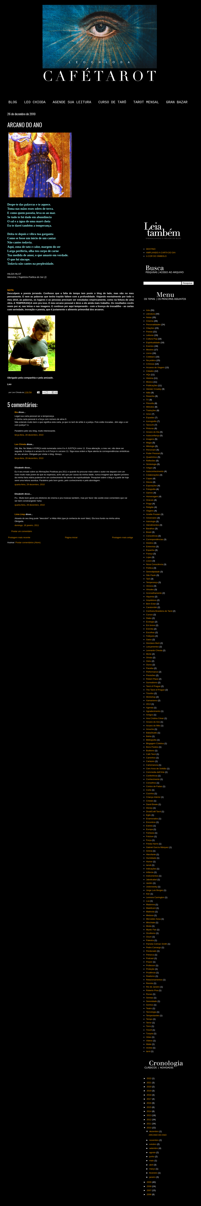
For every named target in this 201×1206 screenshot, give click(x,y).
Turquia (149, 1033)
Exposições (151, 485)
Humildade (151, 858)
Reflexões (150, 460)
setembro (154, 1148)
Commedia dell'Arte (155, 772)
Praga (149, 503)
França (149, 553)
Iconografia (151, 421)
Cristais (149, 801)
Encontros (151, 822)
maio (151, 1160)
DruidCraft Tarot (153, 811)
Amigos (149, 715)
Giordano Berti (153, 643)
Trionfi (149, 1030)
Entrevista (150, 546)
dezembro (154, 1131)
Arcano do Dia (152, 432)
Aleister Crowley (153, 389)
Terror (149, 1022)
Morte (148, 654)
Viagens (150, 510)
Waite (148, 1044)
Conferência (151, 775)
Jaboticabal (151, 879)
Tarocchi (150, 425)
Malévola (150, 911)
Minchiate (150, 922)
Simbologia (151, 464)
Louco (149, 561)
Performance (152, 672)
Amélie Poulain (153, 514)
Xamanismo (151, 700)
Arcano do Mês (153, 725)
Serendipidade (153, 571)
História (149, 378)
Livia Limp (20, 514)
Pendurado (151, 951)
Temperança (152, 582)
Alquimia (150, 596)
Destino (149, 543)
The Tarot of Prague (155, 690)
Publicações (151, 385)
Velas (148, 1037)
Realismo (150, 976)
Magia (149, 442)
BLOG (12, 102)
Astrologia (150, 521)
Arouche (150, 729)
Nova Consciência (154, 564)
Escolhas (150, 632)
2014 (149, 1111)
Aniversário (151, 518)
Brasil (148, 532)
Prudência (151, 972)
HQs (148, 374)
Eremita (149, 629)
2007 (149, 1190)
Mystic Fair (151, 929)
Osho (148, 661)
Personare (151, 450)
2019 (149, 1090)
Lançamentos (152, 646)
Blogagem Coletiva (155, 743)
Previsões (150, 675)
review (149, 1048)
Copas (149, 478)
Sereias (149, 997)
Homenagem (152, 496)
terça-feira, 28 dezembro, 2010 (29, 435)
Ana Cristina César (155, 718)
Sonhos (149, 1005)
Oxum (149, 937)
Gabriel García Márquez (157, 847)
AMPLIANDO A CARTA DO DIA (161, 252)
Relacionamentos (154, 979)
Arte (148, 310)
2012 (149, 1119)
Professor (150, 965)
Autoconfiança (152, 435)
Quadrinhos (151, 457)
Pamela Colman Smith (156, 944)
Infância (150, 872)
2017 (149, 1099)
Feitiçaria (150, 636)
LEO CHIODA (35, 102)
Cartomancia (152, 765)
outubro (153, 1144)
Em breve (150, 625)
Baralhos (150, 528)
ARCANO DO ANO (157, 1135)
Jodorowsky (151, 886)
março (152, 1169)
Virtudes (150, 589)
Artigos (149, 468)
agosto (152, 1152)
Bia (16, 412)
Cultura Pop (151, 339)
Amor (148, 414)
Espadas (150, 417)
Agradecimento (153, 711)
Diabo (149, 618)
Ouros (149, 664)
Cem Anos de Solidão (156, 768)
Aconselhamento (154, 593)
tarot (148, 1051)
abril (151, 1165)
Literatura (150, 314)
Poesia (149, 331)
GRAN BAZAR (177, 102)
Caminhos (151, 757)
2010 (149, 1127)
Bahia (148, 736)
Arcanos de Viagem (155, 367)
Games (149, 493)
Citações (150, 328)
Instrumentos (152, 876)
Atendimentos (152, 525)
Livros (149, 353)
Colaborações (152, 475)
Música (149, 382)
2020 (149, 1086)
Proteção (150, 969)
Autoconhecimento (155, 471)
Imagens (150, 439)
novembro (154, 1140)
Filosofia (150, 403)
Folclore (150, 836)
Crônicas (150, 364)
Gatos (149, 639)
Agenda (149, 707)
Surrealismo (151, 682)
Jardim (149, 883)
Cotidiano (150, 357)
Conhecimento (153, 779)
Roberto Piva (152, 990)
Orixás (149, 657)
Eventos (150, 346)
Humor (149, 861)
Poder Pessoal (153, 453)
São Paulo (151, 575)
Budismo (150, 750)
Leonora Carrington (155, 897)
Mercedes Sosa (153, 919)
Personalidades (153, 324)
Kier (148, 894)
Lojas (148, 557)
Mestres (150, 349)
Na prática (151, 360)
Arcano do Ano (153, 722)
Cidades (150, 371)
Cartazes (150, 761)
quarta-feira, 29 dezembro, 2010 (30, 484)
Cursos (149, 614)
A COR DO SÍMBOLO (156, 256)
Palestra (150, 940)
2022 (149, 1078)
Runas (149, 994)
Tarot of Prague (153, 686)
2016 (149, 1103)
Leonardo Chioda (154, 650)
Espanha (150, 550)
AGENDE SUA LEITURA (72, 102)
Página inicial (71, 537)
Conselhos (151, 783)
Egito (148, 815)
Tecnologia (151, 1012)
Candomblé (151, 607)
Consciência (152, 536)
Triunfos (150, 693)
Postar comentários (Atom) (28, 542)
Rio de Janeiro (153, 987)
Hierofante (151, 854)
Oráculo (150, 500)
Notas (149, 317)
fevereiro (153, 1173)
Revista (149, 983)
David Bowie (152, 804)
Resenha (150, 396)
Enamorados (152, 818)
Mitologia (150, 446)
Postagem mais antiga (122, 537)
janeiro (152, 1177)
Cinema (149, 321)
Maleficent (151, 908)
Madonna (150, 904)
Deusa (149, 482)
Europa (149, 829)
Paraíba (150, 668)
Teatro (149, 1008)
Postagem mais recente (19, 537)
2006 (149, 1194)
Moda (148, 926)
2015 (149, 1107)
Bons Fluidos (152, 747)
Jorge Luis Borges (154, 890)
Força (148, 840)
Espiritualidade (153, 342)
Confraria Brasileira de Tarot (159, 611)
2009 (149, 1182)
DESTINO (150, 249)
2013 (148, 704)
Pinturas (150, 428)
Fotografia (151, 489)
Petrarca (150, 955)
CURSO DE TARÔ (112, 102)
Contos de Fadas (154, 786)
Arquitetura (151, 600)
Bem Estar (151, 604)
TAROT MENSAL (146, 102)
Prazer (149, 962)
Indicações (151, 868)
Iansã (148, 865)
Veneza (149, 586)
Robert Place (152, 679)
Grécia (149, 851)
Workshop (150, 697)
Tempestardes (152, 1015)
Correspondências (154, 539)
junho (152, 1156)
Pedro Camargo (153, 947)
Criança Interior (153, 797)
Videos (149, 1040)
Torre (148, 1026)
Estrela (149, 826)
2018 (149, 1095)
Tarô (148, 579)
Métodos (150, 407)
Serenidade (151, 1001)
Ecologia (150, 622)
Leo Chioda (20, 444)
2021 (149, 1082)
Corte (148, 790)
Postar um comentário (21, 531)
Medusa (150, 915)
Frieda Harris (152, 844)
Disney (149, 808)
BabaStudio (151, 733)
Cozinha (150, 793)
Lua (148, 901)
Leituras (150, 335)
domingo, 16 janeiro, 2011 (27, 525)
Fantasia (150, 833)
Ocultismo (150, 933)
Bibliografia (151, 740)
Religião (150, 507)
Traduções (151, 410)
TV (147, 399)
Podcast (150, 958)
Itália (148, 392)
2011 (149, 1123)
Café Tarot (151, 754)
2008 (149, 1186)
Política (149, 568)
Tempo (149, 1019)
